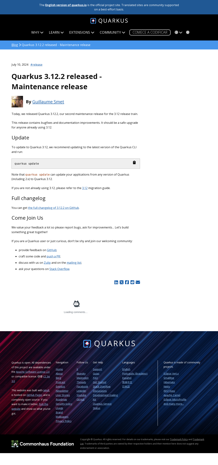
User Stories (63, 395)
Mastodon (83, 378)
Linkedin (81, 391)
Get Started (99, 382)
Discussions (100, 391)
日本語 (126, 386)
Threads (81, 382)
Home (59, 369)
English (126, 369)
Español (126, 378)
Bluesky (81, 373)
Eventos (60, 386)
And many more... (174, 403)
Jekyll (46, 390)
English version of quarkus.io (66, 5)
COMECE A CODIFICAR (150, 32)
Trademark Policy (179, 439)
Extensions (81, 32)
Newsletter (62, 391)
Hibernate (169, 382)
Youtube (81, 395)
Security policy (64, 403)
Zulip (47, 263)
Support (97, 369)
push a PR (53, 256)
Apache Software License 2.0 (33, 371)
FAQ (95, 378)
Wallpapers (62, 416)
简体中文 (127, 382)
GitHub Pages (34, 395)
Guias (96, 373)
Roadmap (61, 399)
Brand (59, 412)
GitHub (51, 250)
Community (112, 32)
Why (37, 32)
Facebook (82, 386)
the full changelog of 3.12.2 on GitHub (53, 208)
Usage (59, 408)
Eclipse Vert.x (171, 373)
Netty (167, 386)
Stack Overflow (59, 269)
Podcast (60, 382)
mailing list (74, 263)
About (59, 373)
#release (36, 65)
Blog (15, 45)
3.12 (85, 188)
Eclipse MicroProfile (175, 399)
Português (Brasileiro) (135, 373)
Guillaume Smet (48, 102)
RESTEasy (169, 391)
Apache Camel (172, 395)
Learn (56, 32)
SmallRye (169, 378)
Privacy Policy (64, 421)
